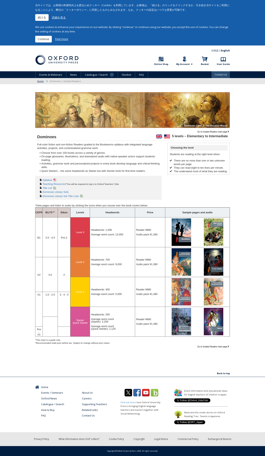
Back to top (223, 373)
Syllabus (47, 180)
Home (40, 81)
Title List (47, 187)
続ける (42, 17)
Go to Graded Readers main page (212, 132)
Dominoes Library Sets (56, 191)
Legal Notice (161, 439)
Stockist (126, 74)
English (225, 50)
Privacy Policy (41, 439)
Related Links (90, 410)
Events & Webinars (50, 74)
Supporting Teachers (94, 404)
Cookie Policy (116, 439)
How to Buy (48, 410)
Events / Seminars (52, 392)
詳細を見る (59, 17)
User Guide (223, 64)
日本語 (215, 50)
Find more (61, 39)
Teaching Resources (54, 184)
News (73, 74)
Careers (87, 398)
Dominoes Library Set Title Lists (61, 196)
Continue (43, 39)
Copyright (139, 439)
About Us (87, 392)
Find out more (128, 402)
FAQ (141, 74)
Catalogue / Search (52, 404)
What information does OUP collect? (79, 439)
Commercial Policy (188, 439)
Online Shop (161, 64)
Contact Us (221, 74)
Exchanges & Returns (219, 439)
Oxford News (49, 398)
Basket (205, 64)
